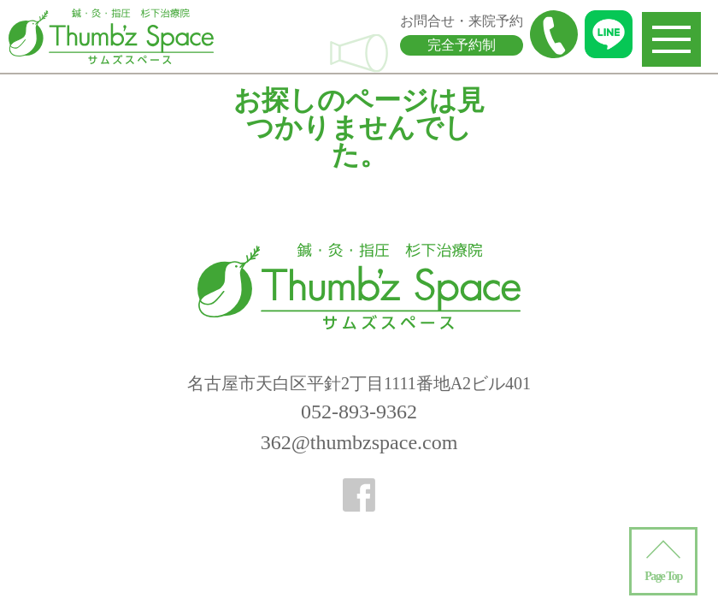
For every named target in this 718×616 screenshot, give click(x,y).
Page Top (663, 576)
